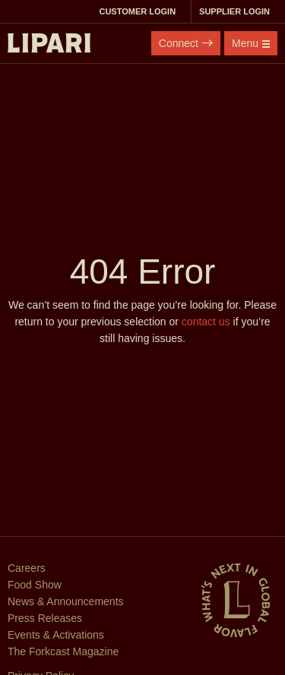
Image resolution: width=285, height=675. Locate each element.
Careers (27, 568)
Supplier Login (238, 11)
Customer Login (141, 11)
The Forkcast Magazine (63, 651)
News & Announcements (66, 601)
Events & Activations (56, 635)
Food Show (35, 585)
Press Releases (45, 618)
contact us (206, 322)
